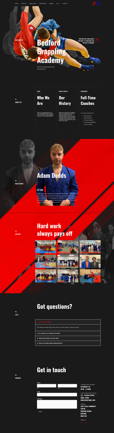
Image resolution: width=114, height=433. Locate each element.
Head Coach (31, 3)
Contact (61, 3)
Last (59, 388)
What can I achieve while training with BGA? (51, 343)
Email (39, 392)
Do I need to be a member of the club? (50, 333)
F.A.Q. (54, 3)
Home (16, 3)
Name (39, 383)
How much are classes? (45, 322)
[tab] (67, 321)
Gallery (49, 3)
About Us (22, 3)
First (38, 388)
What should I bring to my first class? (49, 338)
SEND (40, 412)
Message (40, 399)
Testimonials (40, 3)
